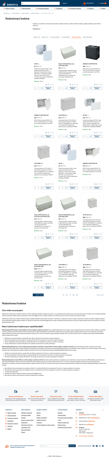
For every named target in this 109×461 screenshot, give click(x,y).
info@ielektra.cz (95, 418)
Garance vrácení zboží (27, 420)
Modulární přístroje (12, 424)
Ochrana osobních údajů (65, 428)
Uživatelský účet (25, 428)
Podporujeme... (62, 425)
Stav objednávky (25, 430)
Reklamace (24, 423)
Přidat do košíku (48, 89)
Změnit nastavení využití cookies (46, 425)
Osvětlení (10, 427)
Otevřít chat (91, 421)
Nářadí (9, 429)
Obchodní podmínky (27, 425)
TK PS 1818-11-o (38, 164)
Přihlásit (72, 446)
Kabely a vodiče (11, 413)
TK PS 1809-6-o (62, 265)
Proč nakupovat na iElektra (65, 418)
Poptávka (39, 423)
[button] (68, 4)
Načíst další (38, 296)
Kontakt (23, 418)
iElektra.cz (7, 13)
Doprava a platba (26, 416)
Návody (39, 413)
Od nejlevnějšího (55, 37)
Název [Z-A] (45, 37)
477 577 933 (82, 415)
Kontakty (60, 413)
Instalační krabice (35, 13)
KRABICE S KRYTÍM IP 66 (90, 64)
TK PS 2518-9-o (62, 116)
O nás (59, 420)
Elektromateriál (15, 13)
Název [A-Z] (37, 37)
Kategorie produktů (26, 413)
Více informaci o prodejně (86, 436)
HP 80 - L (36, 64)
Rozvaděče (10, 421)
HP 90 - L (61, 164)
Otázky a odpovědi (42, 418)
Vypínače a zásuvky (12, 419)
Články (23, 433)
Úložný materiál (25, 13)
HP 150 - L (86, 116)
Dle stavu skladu (76, 37)
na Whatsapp (90, 425)
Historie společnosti (63, 423)
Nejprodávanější (87, 37)
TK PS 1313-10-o (87, 215)
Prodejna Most (62, 416)
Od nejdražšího (66, 37)
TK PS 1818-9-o (87, 265)
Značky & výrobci (41, 420)
